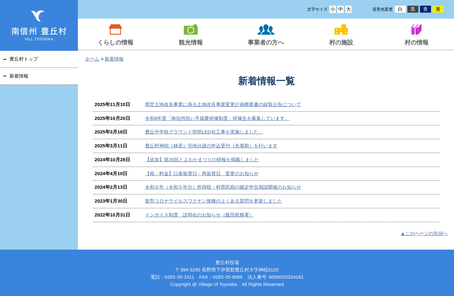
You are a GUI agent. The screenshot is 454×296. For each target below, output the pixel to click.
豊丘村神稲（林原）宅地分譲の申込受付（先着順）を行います (211, 145)
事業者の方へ (266, 42)
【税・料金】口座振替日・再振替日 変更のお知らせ (202, 173)
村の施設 (341, 42)
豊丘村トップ (23, 59)
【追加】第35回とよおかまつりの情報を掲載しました (202, 159)
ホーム (92, 59)
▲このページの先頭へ (424, 233)
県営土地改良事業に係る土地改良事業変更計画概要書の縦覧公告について (223, 104)
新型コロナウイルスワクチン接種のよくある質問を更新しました (213, 201)
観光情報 (191, 42)
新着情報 (114, 59)
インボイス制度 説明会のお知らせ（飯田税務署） (199, 214)
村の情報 (416, 42)
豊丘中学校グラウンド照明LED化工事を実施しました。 (204, 131)
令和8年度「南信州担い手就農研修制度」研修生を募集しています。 (217, 118)
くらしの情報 (115, 42)
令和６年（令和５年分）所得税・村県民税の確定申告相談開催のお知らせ (223, 187)
